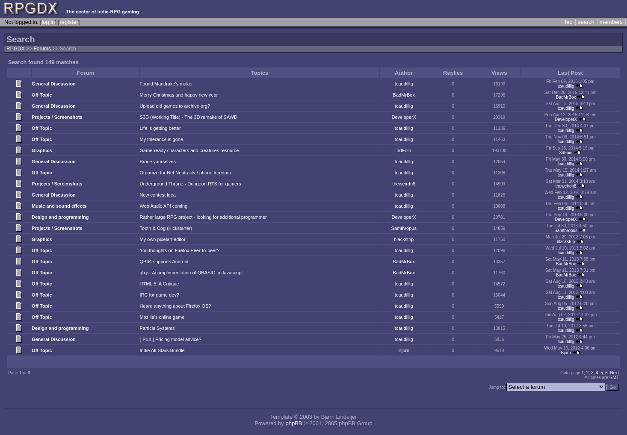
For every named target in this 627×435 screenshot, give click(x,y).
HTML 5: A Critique (159, 283)
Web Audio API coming (164, 206)
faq (569, 22)
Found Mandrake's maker (166, 83)
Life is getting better (160, 128)
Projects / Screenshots (57, 117)
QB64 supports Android (164, 261)
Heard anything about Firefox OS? (175, 306)
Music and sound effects (59, 206)
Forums (42, 49)
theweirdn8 (403, 183)
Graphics (42, 150)
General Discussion (54, 83)
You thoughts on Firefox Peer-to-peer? (180, 250)
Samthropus (404, 228)
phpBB (293, 423)
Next (614, 372)
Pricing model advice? (178, 339)
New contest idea (158, 194)
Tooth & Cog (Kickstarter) (166, 228)
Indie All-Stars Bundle (162, 350)
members (611, 22)
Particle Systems (157, 328)
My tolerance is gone (161, 139)
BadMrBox (404, 94)
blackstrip (404, 239)
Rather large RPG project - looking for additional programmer (203, 217)
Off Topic (42, 94)
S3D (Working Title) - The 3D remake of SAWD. (189, 117)
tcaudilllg (404, 83)
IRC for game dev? (159, 294)
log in (48, 22)
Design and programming (60, 217)
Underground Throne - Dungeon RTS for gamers (190, 183)
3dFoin (403, 150)
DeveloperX (404, 117)
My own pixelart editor (163, 239)
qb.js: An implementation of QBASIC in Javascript (191, 272)
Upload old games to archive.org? (175, 106)
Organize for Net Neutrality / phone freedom (185, 172)
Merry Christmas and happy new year (179, 94)
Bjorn (403, 350)
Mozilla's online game (162, 317)
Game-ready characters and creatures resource (189, 150)
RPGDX (15, 49)
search (586, 22)
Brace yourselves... (160, 161)
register (68, 22)
